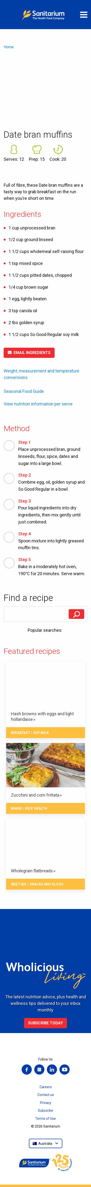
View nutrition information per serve (38, 404)
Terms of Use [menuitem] (45, 1118)
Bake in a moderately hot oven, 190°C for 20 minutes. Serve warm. (52, 566)
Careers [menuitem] (46, 1087)
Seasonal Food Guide (24, 391)
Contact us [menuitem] (45, 1095)
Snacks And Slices (46, 884)
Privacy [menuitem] (45, 1103)
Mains (16, 808)
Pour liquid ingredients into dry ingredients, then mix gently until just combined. (52, 511)
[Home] (46, 14)
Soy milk (41, 733)
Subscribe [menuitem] (45, 1110)
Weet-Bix (18, 884)
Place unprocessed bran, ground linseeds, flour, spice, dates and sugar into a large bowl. (52, 452)
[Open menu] (83, 14)
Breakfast (20, 733)
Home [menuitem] (9, 47)
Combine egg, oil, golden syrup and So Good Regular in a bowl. (52, 482)
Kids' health (36, 808)
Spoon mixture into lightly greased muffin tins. (52, 540)
